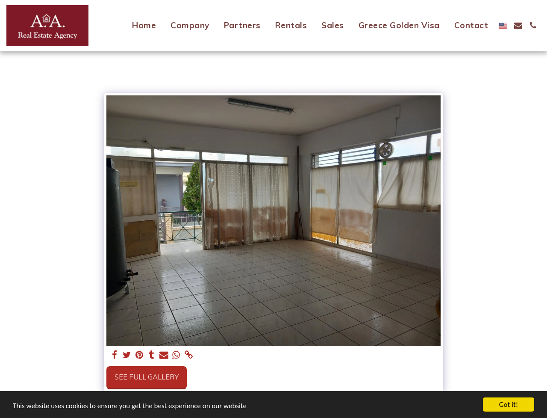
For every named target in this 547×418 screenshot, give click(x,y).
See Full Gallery (147, 376)
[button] (518, 25)
